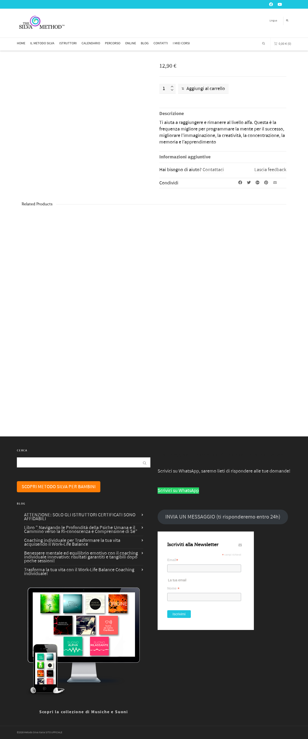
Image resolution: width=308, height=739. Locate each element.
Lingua (273, 20)
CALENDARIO (91, 43)
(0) (282, 43)
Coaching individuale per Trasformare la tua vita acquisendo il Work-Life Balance (72, 542)
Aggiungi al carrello (203, 88)
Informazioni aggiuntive (185, 157)
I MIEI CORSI (181, 43)
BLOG (145, 43)
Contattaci (213, 170)
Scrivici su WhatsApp (178, 490)
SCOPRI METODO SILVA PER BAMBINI (59, 487)
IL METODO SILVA (42, 43)
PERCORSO (112, 43)
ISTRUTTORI (68, 43)
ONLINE (130, 43)
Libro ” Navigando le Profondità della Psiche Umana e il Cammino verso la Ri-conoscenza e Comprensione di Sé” (80, 530)
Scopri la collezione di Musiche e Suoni (83, 712)
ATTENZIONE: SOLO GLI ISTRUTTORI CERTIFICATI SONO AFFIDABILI (79, 517)
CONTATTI (161, 43)
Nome (173, 588)
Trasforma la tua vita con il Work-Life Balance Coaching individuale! (79, 572)
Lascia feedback (270, 170)
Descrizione (171, 113)
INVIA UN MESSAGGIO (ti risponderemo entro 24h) (222, 516)
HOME (21, 43)
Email (172, 560)
